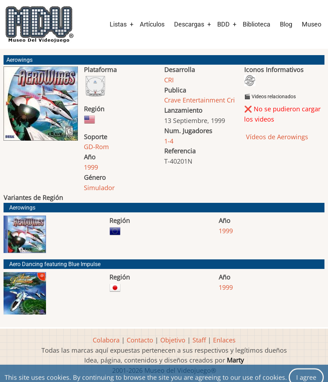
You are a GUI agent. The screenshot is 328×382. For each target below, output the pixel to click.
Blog (286, 24)
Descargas (189, 24)
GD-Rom (96, 146)
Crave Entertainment (194, 100)
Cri (231, 100)
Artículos (152, 24)
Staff (199, 340)
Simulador (99, 187)
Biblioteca (256, 24)
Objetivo (172, 340)
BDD (223, 24)
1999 (91, 167)
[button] (41, 106)
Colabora (106, 340)
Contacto (140, 340)
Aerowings (22, 207)
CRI (169, 80)
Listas (118, 24)
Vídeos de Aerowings (276, 137)
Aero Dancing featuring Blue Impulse (54, 264)
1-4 (168, 141)
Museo (311, 24)
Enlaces (224, 340)
